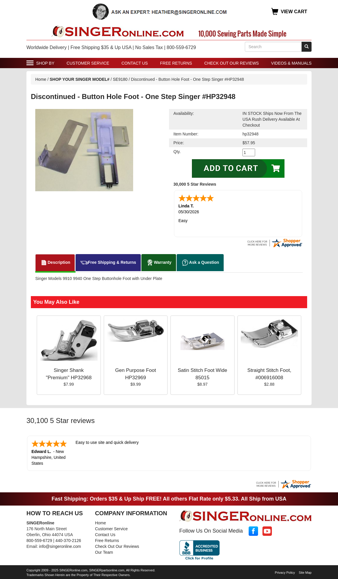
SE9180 (120, 79)
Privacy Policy (285, 572)
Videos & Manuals (291, 63)
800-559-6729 (39, 540)
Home (40, 79)
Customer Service (88, 63)
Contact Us (134, 63)
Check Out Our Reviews (231, 63)
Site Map (305, 572)
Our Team (104, 552)
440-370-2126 (68, 540)
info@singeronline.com (60, 546)
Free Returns (176, 63)
